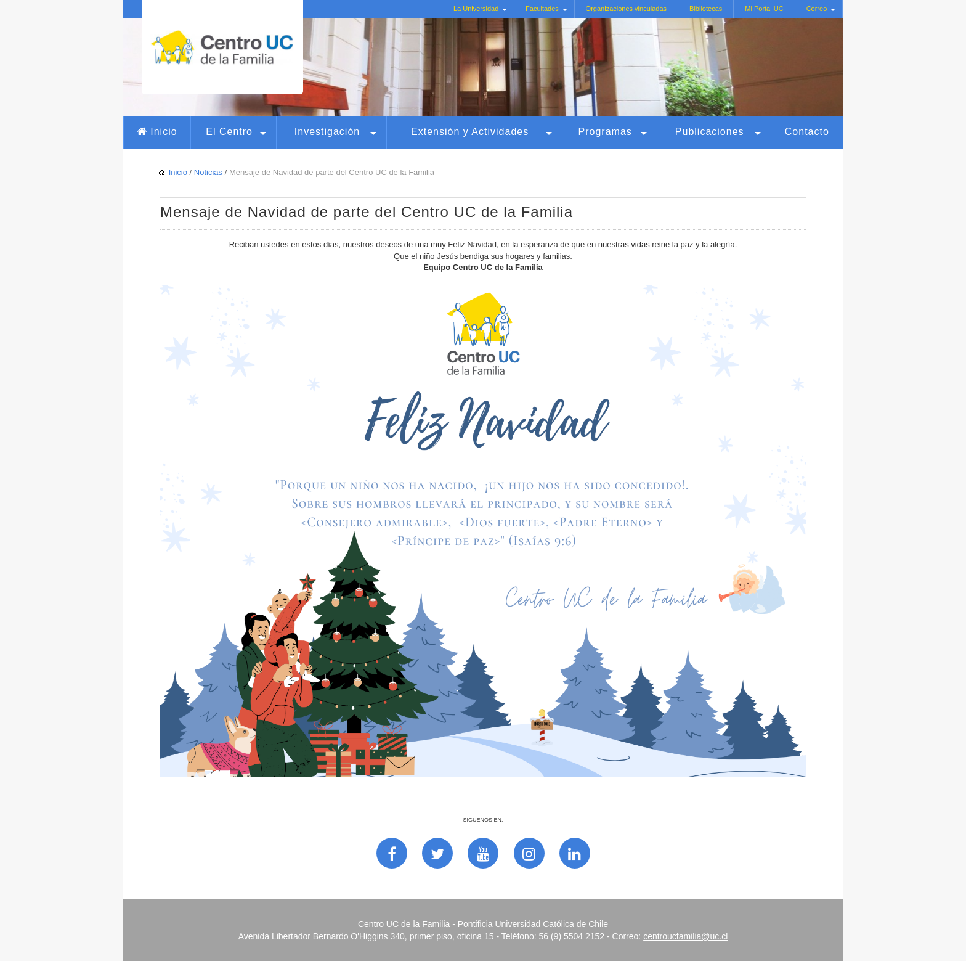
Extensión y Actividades (470, 131)
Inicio (163, 131)
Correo (816, 8)
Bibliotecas (705, 8)
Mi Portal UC (764, 8)
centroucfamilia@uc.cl (685, 936)
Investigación (327, 131)
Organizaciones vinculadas (626, 8)
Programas (605, 131)
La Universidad (475, 8)
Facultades (542, 8)
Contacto (807, 131)
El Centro (229, 131)
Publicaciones (709, 131)
